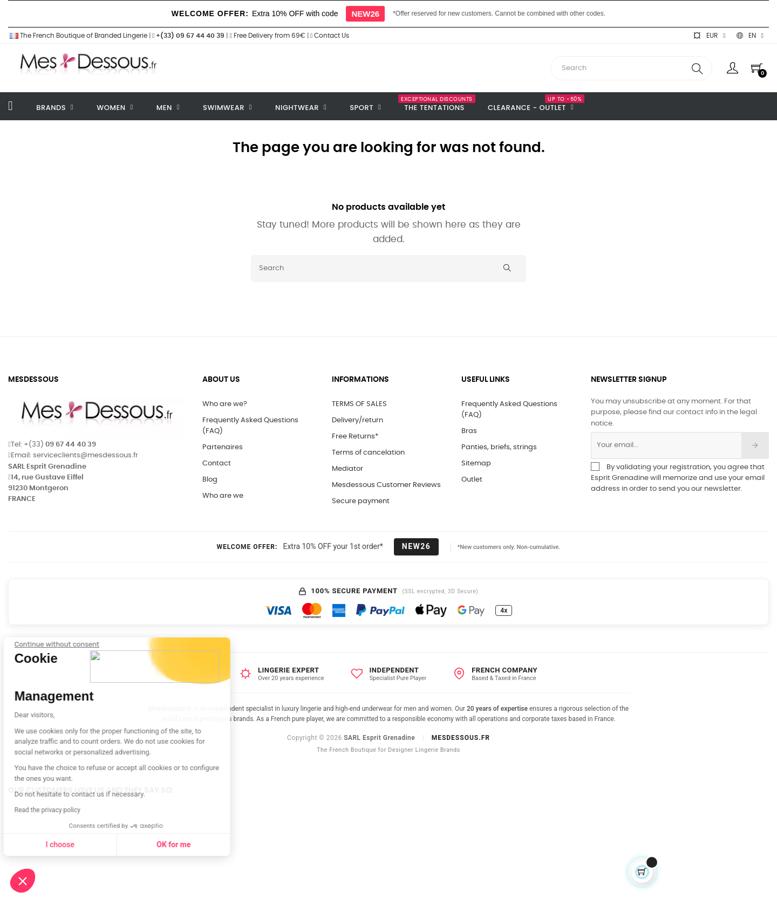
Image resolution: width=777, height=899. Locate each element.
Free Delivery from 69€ (267, 35)
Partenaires (222, 447)
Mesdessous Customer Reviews (386, 485)
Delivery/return (357, 420)
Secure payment (361, 501)
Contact (216, 463)
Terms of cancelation (368, 452)
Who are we (222, 495)
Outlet (471, 479)
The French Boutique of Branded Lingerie (77, 35)
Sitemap (476, 463)
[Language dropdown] (750, 36)
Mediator (347, 468)
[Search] (388, 268)
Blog (209, 479)
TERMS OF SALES (359, 404)
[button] (23, 881)
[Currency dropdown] (709, 36)
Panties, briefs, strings (499, 447)
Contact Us (329, 35)
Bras (469, 431)
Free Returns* (355, 436)
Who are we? (224, 404)
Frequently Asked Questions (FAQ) (250, 426)
